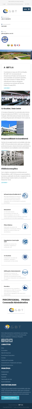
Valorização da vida (6, 379)
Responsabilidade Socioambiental (14, 138)
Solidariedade (5, 372)
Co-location (4, 350)
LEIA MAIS (7, 88)
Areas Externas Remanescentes (15, 4)
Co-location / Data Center (11, 108)
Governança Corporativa (7, 355)
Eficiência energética (9, 168)
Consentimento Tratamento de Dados (11, 362)
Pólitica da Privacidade (7, 360)
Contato (3, 358)
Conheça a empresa (10, 398)
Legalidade (4, 374)
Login (4, 4)
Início (2, 348)
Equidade (3, 377)
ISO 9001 (27, 4)
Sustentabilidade (5, 381)
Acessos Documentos (7, 365)
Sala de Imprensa (6, 353)
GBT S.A (20, 405)
